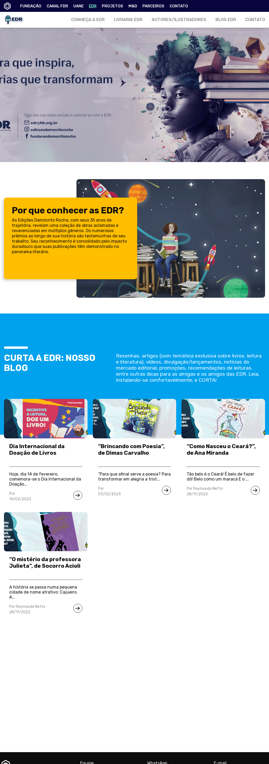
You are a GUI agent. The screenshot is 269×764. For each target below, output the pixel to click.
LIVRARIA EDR (128, 19)
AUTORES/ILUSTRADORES (179, 19)
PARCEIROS (153, 6)
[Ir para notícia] (77, 495)
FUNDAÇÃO (30, 6)
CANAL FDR (57, 6)
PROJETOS (112, 6)
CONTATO (179, 6)
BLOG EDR (225, 19)
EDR (93, 6)
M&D (132, 6)
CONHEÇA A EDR (88, 19)
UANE (78, 6)
